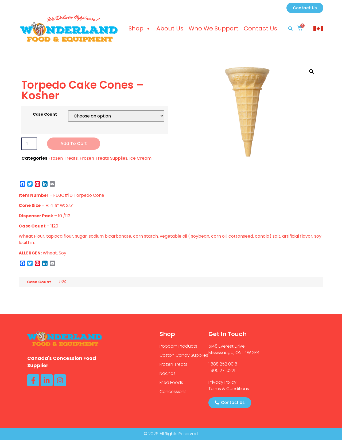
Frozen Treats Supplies (103, 158)
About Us (169, 28)
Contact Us (260, 28)
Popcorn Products (178, 346)
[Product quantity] (29, 144)
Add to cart (73, 143)
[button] (290, 29)
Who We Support (213, 28)
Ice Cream (140, 158)
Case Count (45, 114)
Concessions (173, 391)
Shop (140, 28)
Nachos (168, 373)
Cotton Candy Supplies (184, 355)
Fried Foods (171, 382)
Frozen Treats (63, 158)
